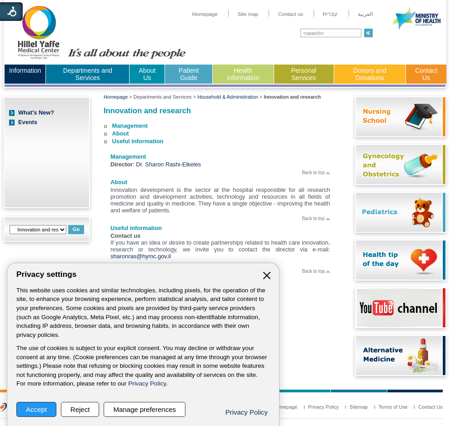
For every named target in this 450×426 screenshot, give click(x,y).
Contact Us (426, 74)
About (120, 133)
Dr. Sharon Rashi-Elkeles (168, 164)
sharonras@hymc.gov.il (140, 256)
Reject (80, 409)
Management (130, 125)
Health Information (243, 74)
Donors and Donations (369, 74)
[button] (368, 33)
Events (27, 122)
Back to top (316, 172)
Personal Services (303, 74)
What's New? (36, 112)
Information (25, 70)
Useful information (138, 141)
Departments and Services (87, 74)
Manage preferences (144, 409)
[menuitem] (205, 14)
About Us (147, 74)
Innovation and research (147, 110)
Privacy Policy (147, 383)
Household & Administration (227, 97)
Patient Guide (189, 74)
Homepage (116, 97)
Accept (36, 409)
